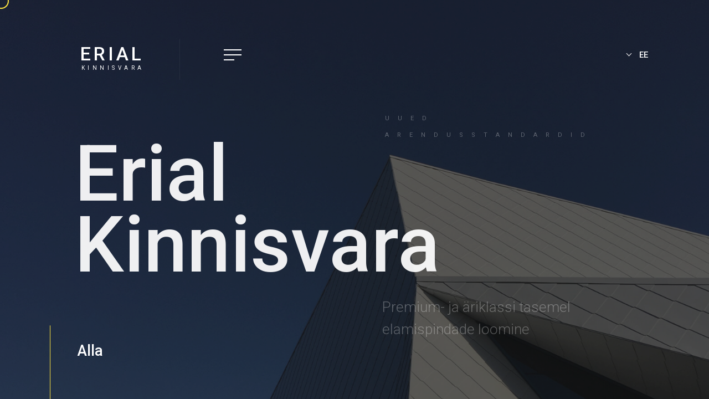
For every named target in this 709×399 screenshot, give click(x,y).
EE (643, 55)
